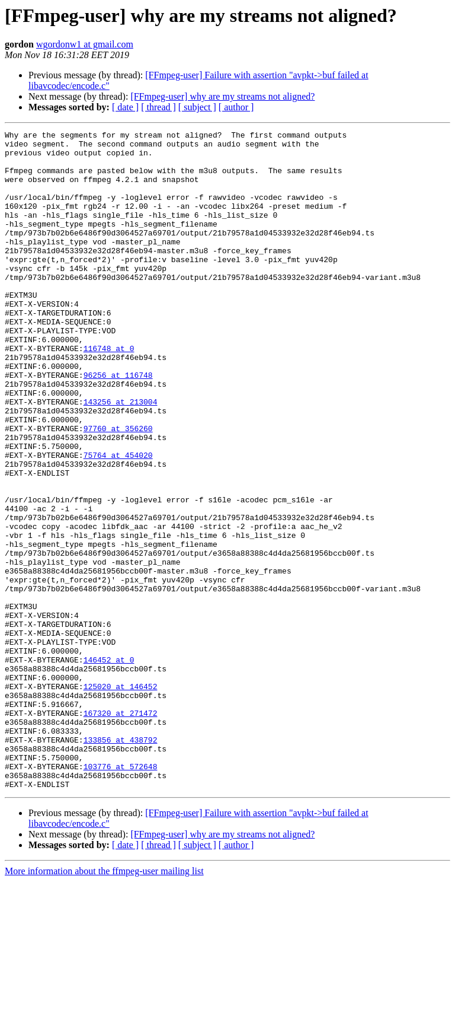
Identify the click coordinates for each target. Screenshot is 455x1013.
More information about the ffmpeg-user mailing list (104, 1003)
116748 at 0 (109, 392)
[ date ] (125, 107)
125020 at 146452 (121, 798)
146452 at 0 (109, 766)
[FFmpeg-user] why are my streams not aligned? (222, 96)
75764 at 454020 (118, 520)
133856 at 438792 (121, 862)
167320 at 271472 (121, 830)
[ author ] (236, 107)
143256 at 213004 (121, 456)
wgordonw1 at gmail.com (84, 44)
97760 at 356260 (118, 488)
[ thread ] (158, 107)
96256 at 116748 (118, 424)
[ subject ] (197, 107)
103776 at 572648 (121, 894)
